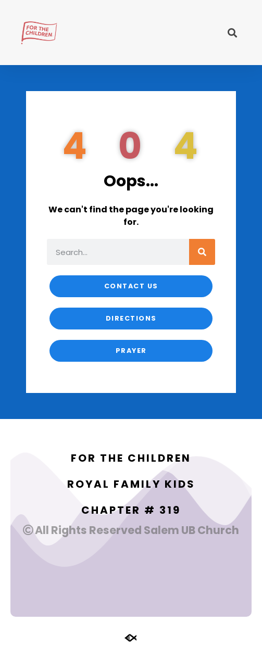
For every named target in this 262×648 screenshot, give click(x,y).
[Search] (202, 252)
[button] (232, 32)
